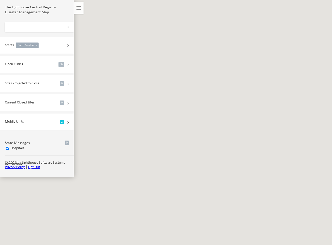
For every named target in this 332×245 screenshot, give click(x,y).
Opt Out (34, 167)
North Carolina (27, 45)
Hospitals (17, 148)
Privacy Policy (15, 167)
